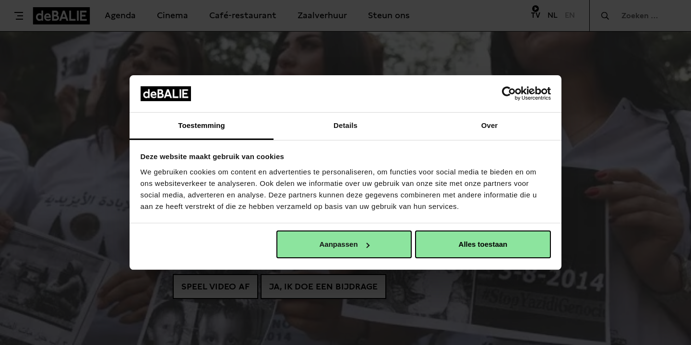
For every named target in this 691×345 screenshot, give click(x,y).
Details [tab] (345, 125)
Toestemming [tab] (201, 125)
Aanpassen (344, 244)
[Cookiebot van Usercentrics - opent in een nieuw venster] (509, 93)
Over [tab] (489, 125)
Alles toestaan (483, 244)
